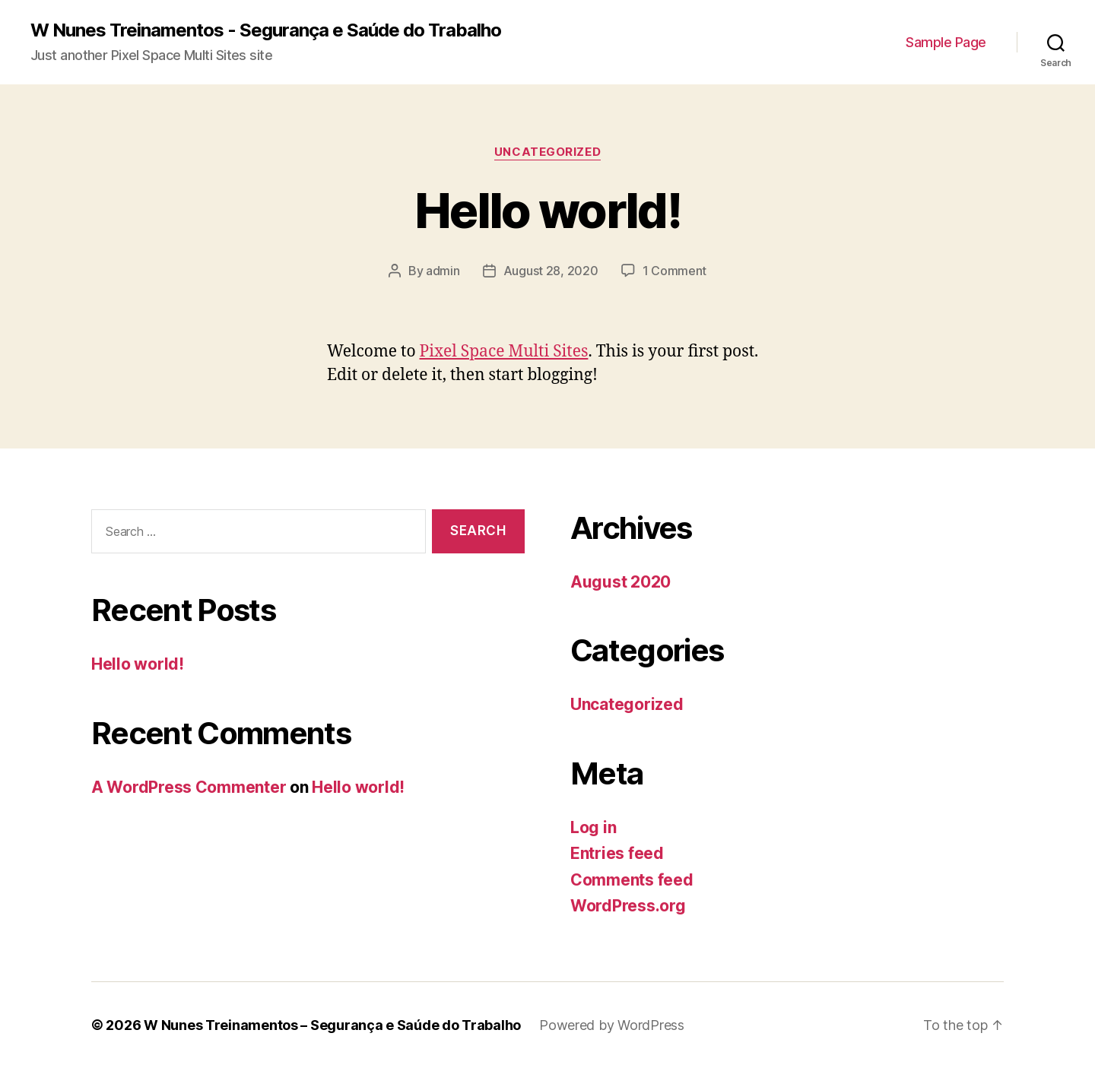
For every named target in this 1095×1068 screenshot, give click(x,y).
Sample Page (946, 42)
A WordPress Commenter (188, 787)
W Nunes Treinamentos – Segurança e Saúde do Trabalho (332, 1025)
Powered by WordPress (611, 1025)
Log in (593, 827)
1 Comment (675, 270)
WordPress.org (628, 905)
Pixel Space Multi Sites (504, 351)
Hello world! (547, 210)
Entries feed (617, 853)
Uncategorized (547, 152)
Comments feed (632, 879)
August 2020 (620, 581)
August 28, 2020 (550, 270)
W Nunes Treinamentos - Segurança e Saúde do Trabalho (265, 30)
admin (443, 270)
